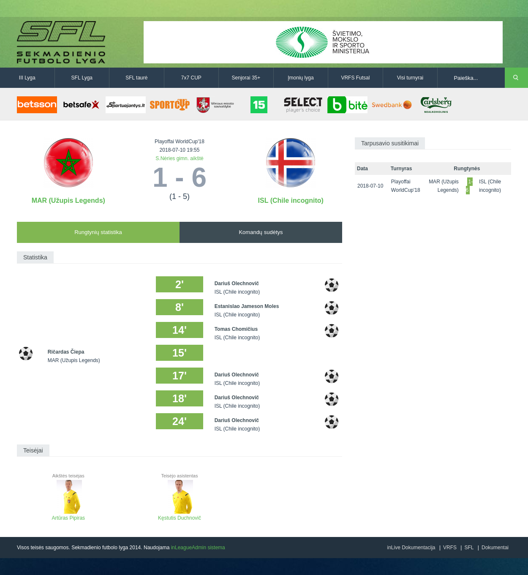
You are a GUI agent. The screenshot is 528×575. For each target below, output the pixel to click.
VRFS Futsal (355, 78)
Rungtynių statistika (98, 232)
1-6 (469, 186)
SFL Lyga (82, 78)
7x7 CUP (191, 78)
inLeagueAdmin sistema (198, 547)
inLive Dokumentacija (411, 547)
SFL (469, 547)
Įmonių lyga (300, 78)
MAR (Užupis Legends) (68, 200)
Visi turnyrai (410, 78)
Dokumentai (495, 547)
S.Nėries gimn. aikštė (179, 158)
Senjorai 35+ (246, 78)
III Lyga (27, 78)
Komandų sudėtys (261, 232)
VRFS (450, 547)
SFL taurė (136, 78)
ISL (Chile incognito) (291, 200)
